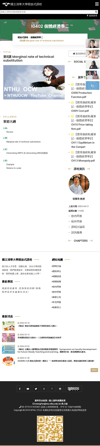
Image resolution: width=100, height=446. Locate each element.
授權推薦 (56, 281)
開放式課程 (23, 37)
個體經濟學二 (36, 37)
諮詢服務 (76, 232)
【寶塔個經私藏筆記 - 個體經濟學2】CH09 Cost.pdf (83, 106)
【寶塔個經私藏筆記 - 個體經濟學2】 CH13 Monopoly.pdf (83, 156)
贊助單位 (56, 271)
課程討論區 (78, 226)
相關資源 (56, 276)
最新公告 (56, 297)
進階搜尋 (92, 15)
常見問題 (56, 302)
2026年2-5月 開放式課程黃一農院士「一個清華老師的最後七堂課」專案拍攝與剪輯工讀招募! (56, 361)
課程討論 (56, 266)
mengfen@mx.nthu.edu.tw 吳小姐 (51, 404)
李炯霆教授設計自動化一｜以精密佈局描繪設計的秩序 (39, 337)
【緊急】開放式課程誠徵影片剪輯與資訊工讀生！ (38, 326)
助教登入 (56, 307)
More (94, 370)
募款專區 (7, 281)
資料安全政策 (41, 400)
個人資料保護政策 (57, 400)
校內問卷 (76, 216)
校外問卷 (76, 221)
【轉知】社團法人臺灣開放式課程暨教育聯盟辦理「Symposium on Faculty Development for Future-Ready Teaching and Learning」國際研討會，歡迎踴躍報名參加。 (57, 350)
